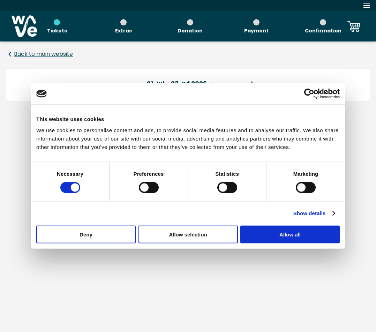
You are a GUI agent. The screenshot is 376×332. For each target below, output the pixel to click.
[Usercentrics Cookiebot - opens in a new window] (309, 94)
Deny (86, 234)
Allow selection (188, 234)
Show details (309, 213)
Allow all (290, 234)
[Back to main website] (39, 54)
